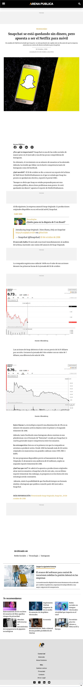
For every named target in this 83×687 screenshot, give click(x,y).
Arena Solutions (41, 660)
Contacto (41, 674)
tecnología (33, 556)
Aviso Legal (41, 678)
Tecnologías (41, 29)
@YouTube (43, 232)
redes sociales (20, 556)
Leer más (18, 214)
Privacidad (41, 671)
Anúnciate (41, 657)
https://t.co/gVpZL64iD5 (25, 232)
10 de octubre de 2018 (50, 237)
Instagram (45, 556)
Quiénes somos (41, 668)
